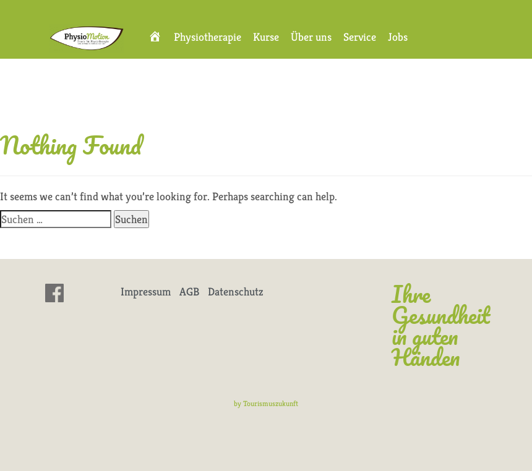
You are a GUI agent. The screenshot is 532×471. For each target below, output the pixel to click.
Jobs (398, 37)
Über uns (311, 37)
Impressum (146, 291)
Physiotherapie (207, 37)
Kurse (266, 37)
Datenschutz (236, 291)
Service (359, 37)
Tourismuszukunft (270, 403)
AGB (189, 291)
